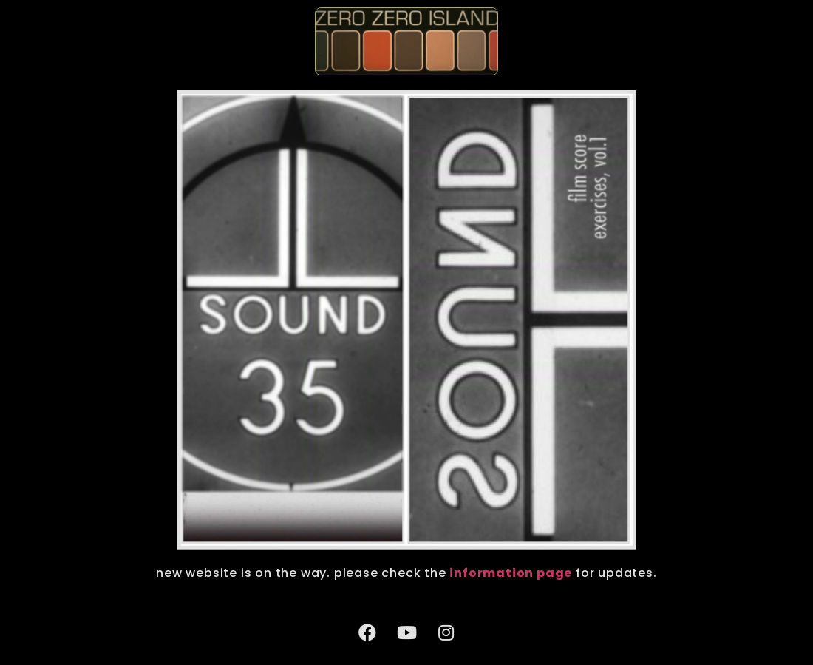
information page (510, 572)
